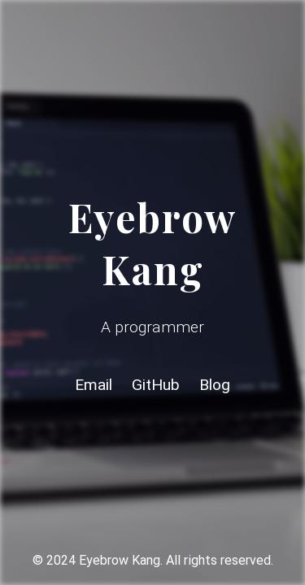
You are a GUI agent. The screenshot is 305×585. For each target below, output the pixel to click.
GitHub (156, 384)
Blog (214, 384)
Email (93, 384)
